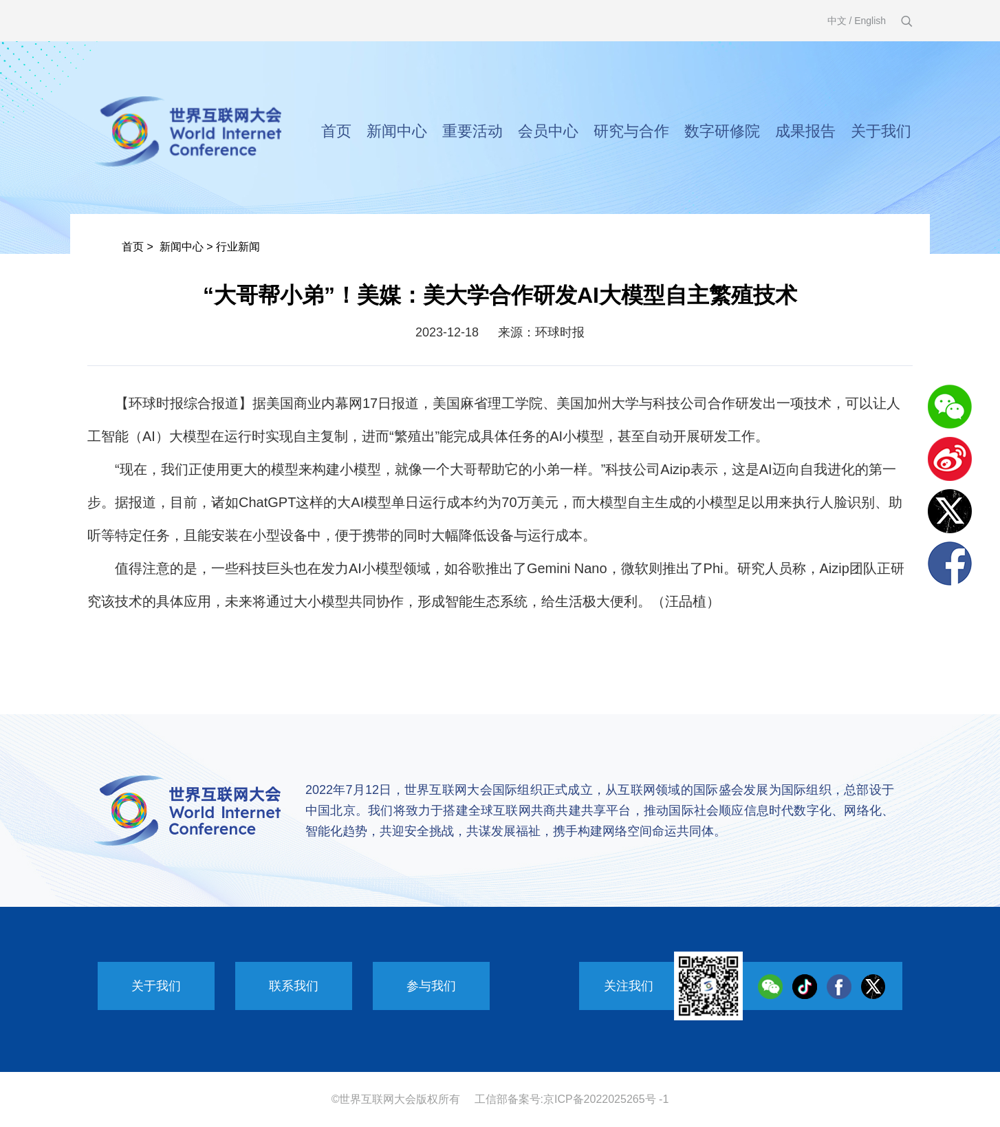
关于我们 (881, 131)
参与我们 (431, 986)
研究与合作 (631, 131)
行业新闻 (238, 247)
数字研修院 (722, 131)
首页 (336, 131)
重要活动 (472, 131)
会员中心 (548, 131)
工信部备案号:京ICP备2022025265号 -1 (572, 1099)
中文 (837, 20)
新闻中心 (397, 131)
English (870, 20)
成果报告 (805, 131)
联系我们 (293, 986)
